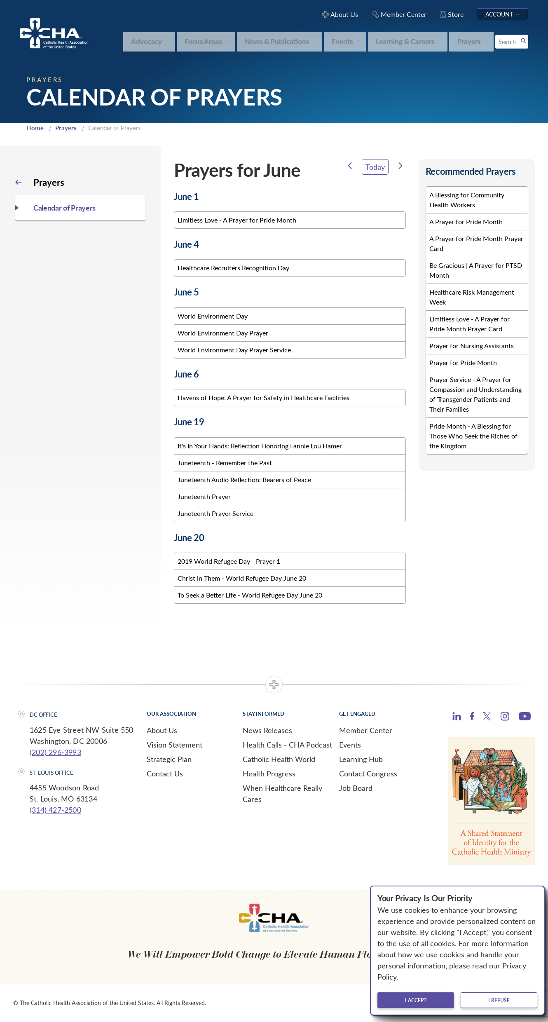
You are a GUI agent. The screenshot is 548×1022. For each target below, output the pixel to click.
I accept (415, 1000)
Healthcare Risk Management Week (471, 297)
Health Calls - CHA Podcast (287, 745)
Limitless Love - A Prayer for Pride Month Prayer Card (469, 323)
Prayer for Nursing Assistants (471, 345)
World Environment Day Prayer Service (234, 349)
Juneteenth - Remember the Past (225, 462)
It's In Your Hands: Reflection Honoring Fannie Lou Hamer (260, 445)
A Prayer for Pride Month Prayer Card (476, 243)
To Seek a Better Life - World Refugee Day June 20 (250, 595)
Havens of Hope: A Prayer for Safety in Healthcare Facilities (263, 397)
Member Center (365, 730)
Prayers (66, 128)
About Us (162, 730)
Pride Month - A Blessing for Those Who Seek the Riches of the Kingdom (473, 436)
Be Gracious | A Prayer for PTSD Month (475, 270)
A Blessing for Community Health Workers (466, 199)
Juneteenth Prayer (204, 496)
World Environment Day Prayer (223, 332)
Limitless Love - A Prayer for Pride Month (237, 220)
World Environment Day (213, 316)
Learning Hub (361, 759)
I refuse (499, 1000)
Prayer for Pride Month (463, 362)
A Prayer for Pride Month (466, 221)
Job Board (355, 788)
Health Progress (269, 773)
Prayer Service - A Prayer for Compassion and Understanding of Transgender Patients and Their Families (475, 394)
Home (35, 128)
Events (350, 745)
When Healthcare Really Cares (282, 793)
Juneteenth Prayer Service (215, 513)
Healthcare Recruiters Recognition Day (233, 267)
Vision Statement (174, 745)
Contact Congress (368, 773)
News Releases (267, 730)
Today (375, 167)
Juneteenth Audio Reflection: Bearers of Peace (244, 479)
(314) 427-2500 (55, 810)
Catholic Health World (279, 759)
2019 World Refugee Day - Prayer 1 (229, 561)
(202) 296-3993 (55, 752)
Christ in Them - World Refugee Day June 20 (242, 578)
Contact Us (165, 773)
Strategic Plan (169, 759)
